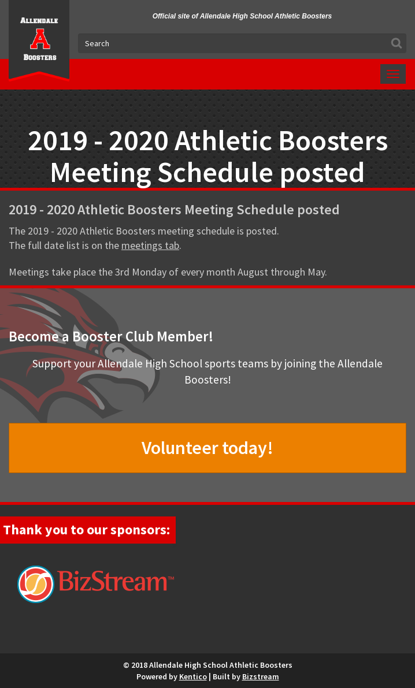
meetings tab (150, 245)
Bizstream (260, 676)
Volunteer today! (207, 447)
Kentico (193, 676)
